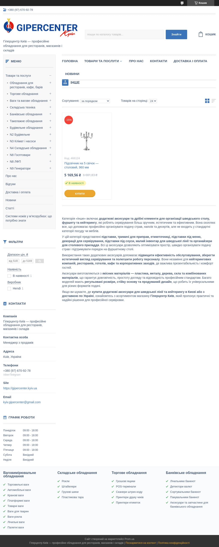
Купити (79, 193)
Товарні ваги (15, 506)
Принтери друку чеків (130, 497)
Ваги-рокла (14, 516)
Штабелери (69, 486)
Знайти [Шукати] (176, 34)
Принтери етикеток (128, 502)
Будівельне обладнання (26, 127)
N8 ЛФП (15, 161)
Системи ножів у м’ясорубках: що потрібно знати (29, 218)
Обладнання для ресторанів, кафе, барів (26, 85)
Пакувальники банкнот (184, 497)
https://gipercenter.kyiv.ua (20, 388)
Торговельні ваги (18, 484)
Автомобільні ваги (19, 490)
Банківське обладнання (26, 114)
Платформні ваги (18, 500)
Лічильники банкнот (182, 481)
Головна (70, 61)
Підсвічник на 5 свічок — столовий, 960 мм (81, 165)
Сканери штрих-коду (129, 491)
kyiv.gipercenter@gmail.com (22, 402)
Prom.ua (129, 539)
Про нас (11, 176)
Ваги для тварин (18, 511)
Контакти (158, 61)
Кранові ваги (15, 495)
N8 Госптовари (20, 155)
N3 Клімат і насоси (23, 141)
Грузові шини (70, 491)
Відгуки (11, 184)
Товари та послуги (18, 75)
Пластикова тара (73, 497)
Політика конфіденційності (174, 542)
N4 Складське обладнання (28, 148)
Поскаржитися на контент (141, 542)
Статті (10, 208)
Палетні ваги (15, 527)
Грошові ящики (125, 481)
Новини (11, 200)
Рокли (66, 481)
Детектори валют (181, 486)
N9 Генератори (20, 168)
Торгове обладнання (24, 94)
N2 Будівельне (20, 134)
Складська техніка (22, 107)
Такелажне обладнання (26, 121)
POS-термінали (126, 486)
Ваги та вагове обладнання (28, 100)
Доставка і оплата (18, 192)
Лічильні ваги (16, 522)
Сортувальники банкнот (185, 491)
